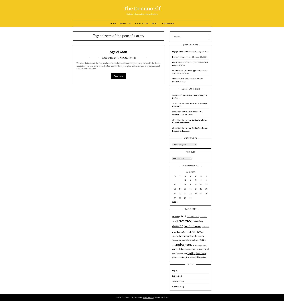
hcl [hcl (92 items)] (194, 231)
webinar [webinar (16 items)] (192, 257)
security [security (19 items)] (193, 249)
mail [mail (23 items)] (193, 240)
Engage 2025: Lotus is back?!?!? (184, 51)
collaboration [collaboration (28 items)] (193, 216)
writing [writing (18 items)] (198, 257)
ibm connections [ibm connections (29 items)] (186, 236)
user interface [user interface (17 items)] (180, 257)
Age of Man (118, 52)
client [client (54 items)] (182, 216)
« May (174, 202)
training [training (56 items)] (201, 253)
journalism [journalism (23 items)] (186, 240)
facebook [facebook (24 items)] (187, 232)
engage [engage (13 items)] (180, 232)
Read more (118, 76)
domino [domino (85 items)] (177, 226)
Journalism (168, 23)
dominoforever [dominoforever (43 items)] (192, 226)
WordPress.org (178, 287)
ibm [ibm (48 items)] (199, 231)
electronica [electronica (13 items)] (205, 226)
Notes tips (125, 23)
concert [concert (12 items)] (174, 221)
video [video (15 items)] (187, 257)
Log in (174, 271)
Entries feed (177, 276)
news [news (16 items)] (174, 245)
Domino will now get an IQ (182, 57)
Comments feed (178, 281)
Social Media (141, 23)
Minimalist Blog (148, 298)
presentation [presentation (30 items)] (178, 249)
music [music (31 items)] (202, 239)
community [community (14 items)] (203, 217)
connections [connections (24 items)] (197, 221)
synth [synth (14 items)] (185, 254)
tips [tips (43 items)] (193, 253)
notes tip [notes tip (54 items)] (190, 244)
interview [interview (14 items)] (175, 240)
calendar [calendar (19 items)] (175, 217)
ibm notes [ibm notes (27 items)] (199, 236)
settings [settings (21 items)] (200, 249)
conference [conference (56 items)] (184, 221)
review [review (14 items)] (187, 249)
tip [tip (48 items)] (189, 253)
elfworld (132, 58)
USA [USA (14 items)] (173, 257)
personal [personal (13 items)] (204, 245)
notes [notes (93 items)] (180, 244)
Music (155, 23)
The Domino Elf (142, 8)
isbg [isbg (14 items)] (180, 240)
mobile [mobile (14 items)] (197, 240)
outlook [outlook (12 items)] (199, 245)
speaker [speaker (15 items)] (180, 254)
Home (113, 23)
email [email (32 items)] (175, 232)
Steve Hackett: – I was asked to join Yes (187, 79)
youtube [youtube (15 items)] (203, 257)
